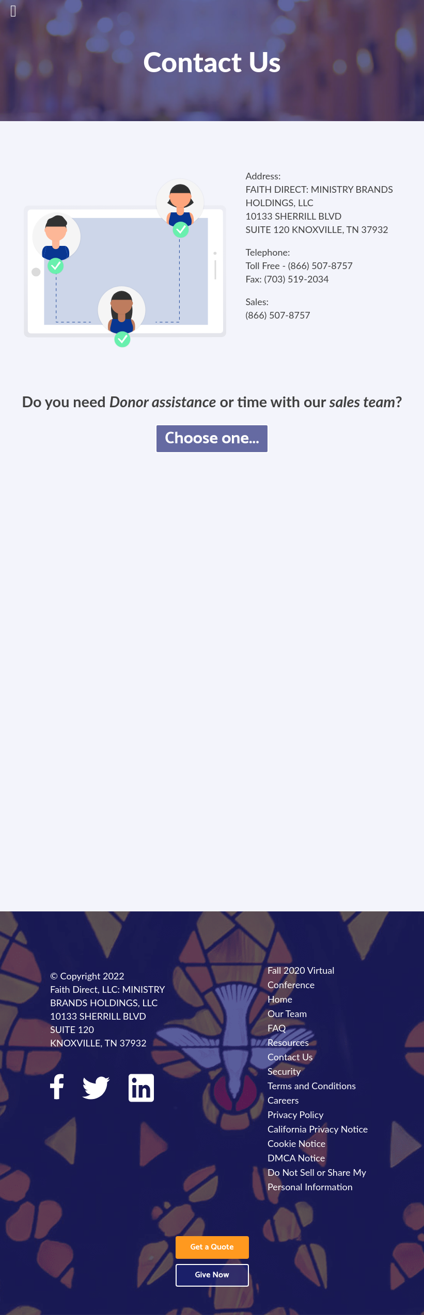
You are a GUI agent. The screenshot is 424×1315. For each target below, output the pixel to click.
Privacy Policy (296, 1114)
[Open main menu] (23, 15)
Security (284, 1071)
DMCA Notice (296, 1157)
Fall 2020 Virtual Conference (301, 977)
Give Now (212, 1275)
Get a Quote (212, 1247)
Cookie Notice (296, 1143)
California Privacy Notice (318, 1129)
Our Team (287, 1013)
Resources (288, 1042)
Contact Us (290, 1056)
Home (280, 999)
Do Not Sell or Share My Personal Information (317, 1179)
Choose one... (212, 438)
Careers (283, 1100)
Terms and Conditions (312, 1085)
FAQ (277, 1028)
